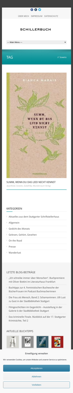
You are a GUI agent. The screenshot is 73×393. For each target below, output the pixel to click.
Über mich (23, 16)
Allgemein (14, 222)
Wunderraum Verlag (41, 186)
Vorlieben (36, 385)
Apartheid (10, 186)
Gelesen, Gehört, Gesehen (23, 234)
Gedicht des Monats (19, 228)
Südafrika (28, 186)
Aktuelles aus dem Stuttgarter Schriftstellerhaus (34, 216)
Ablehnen (36, 376)
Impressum (36, 16)
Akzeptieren (36, 368)
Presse (12, 246)
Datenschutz (51, 16)
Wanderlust (15, 252)
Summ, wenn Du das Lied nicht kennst (31, 182)
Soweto (19, 186)
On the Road (15, 240)
